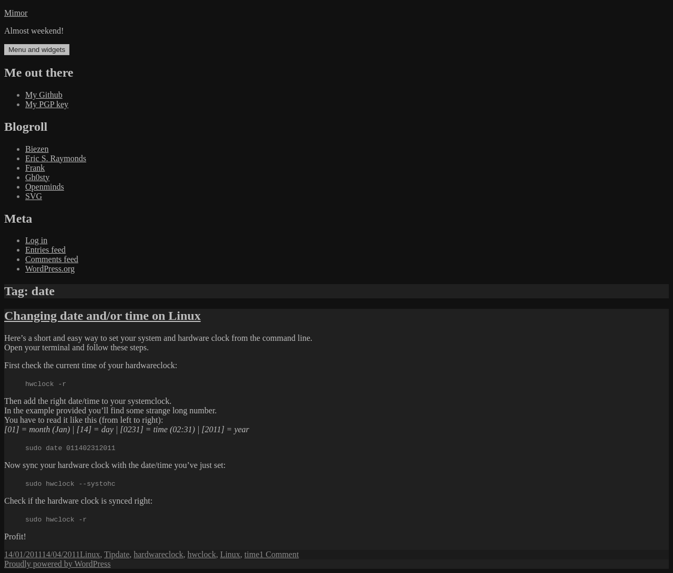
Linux (90, 554)
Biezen (36, 148)
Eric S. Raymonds (55, 158)
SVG (33, 196)
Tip (110, 554)
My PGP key (46, 104)
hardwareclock (158, 554)
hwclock (201, 554)
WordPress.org (50, 268)
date (123, 554)
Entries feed (45, 249)
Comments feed (51, 259)
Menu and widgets (36, 50)
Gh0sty (37, 177)
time (251, 554)
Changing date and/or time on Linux (102, 315)
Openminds (44, 186)
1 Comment (279, 554)
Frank (35, 167)
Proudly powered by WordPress (57, 563)
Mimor (15, 12)
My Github (44, 94)
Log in (36, 240)
